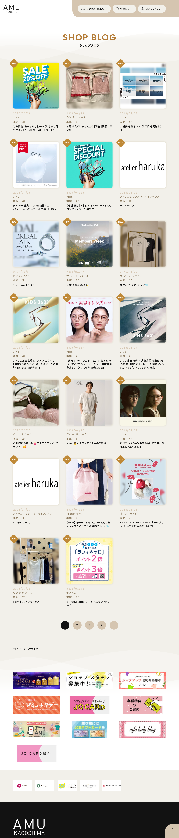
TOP (15, 648)
